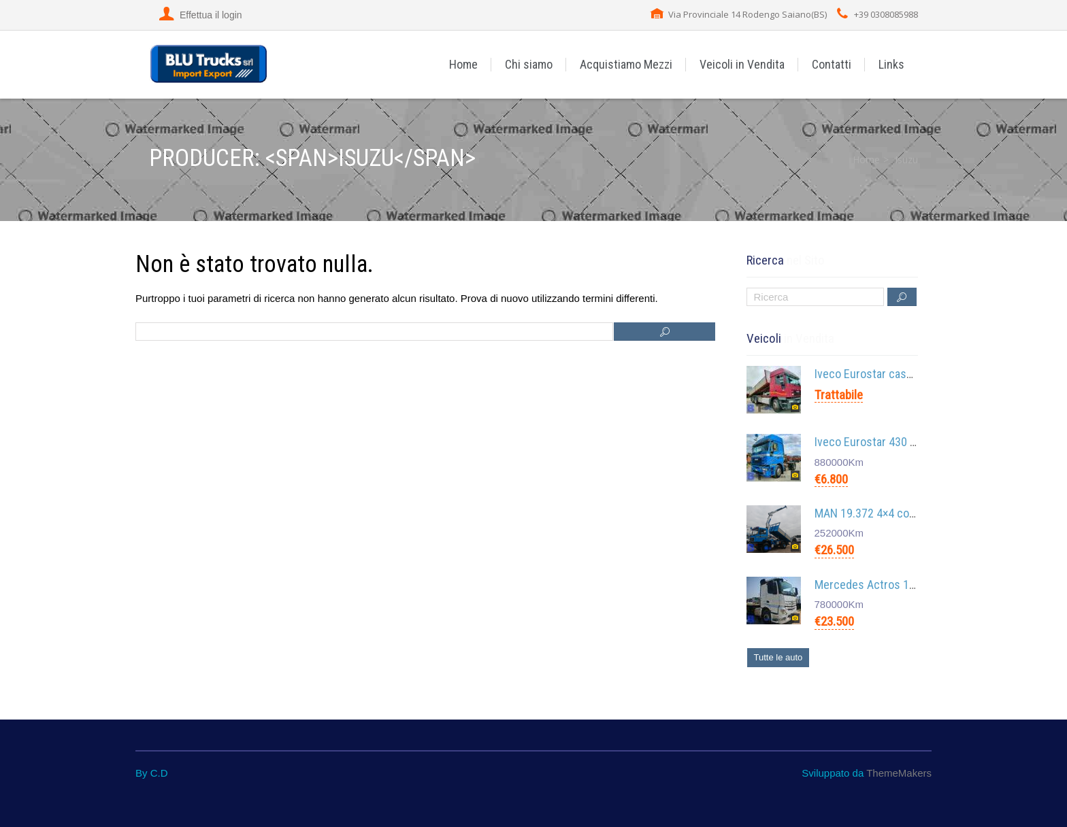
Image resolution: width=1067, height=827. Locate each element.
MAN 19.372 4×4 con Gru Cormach (898, 513)
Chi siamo (529, 64)
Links (891, 64)
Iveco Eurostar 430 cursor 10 (886, 442)
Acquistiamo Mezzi (626, 64)
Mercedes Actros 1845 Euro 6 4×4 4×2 (908, 584)
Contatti (831, 64)
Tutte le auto (778, 657)
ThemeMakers (899, 773)
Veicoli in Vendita (742, 64)
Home (463, 64)
